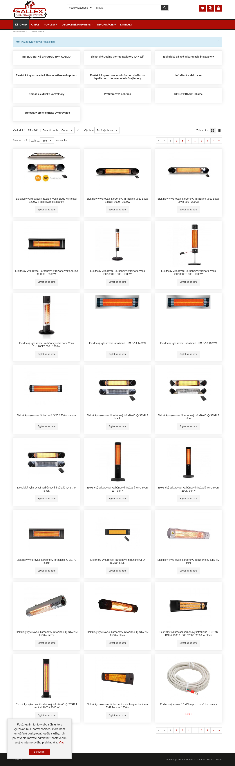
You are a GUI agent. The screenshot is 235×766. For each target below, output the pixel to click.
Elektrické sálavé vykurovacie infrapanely (188, 56)
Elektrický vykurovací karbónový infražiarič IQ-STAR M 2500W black (117, 634)
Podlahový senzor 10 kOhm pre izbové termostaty (188, 704)
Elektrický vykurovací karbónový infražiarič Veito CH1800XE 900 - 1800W (117, 272)
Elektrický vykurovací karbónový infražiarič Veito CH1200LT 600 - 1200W (46, 345)
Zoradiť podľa (50, 130)
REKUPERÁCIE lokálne (188, 94)
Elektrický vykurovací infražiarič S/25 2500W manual (46, 415)
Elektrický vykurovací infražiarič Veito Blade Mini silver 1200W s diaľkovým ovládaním (46, 200)
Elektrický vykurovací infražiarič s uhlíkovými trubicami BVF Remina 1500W (117, 706)
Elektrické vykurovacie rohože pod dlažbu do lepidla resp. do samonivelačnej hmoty (117, 77)
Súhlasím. (39, 751)
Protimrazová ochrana (117, 94)
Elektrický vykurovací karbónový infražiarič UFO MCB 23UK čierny (188, 489)
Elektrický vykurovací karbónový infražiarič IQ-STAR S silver (188, 417)
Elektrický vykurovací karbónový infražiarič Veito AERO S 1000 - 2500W (46, 272)
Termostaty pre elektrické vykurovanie (46, 112)
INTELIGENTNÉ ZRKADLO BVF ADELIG (46, 56)
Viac (61, 742)
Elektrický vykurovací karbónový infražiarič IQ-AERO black (46, 561)
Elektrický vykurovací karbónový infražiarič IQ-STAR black (46, 489)
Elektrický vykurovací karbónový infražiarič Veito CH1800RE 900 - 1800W (188, 272)
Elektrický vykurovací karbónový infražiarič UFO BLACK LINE (117, 561)
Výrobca (89, 130)
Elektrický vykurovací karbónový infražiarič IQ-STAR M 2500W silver (46, 634)
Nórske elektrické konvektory (46, 94)
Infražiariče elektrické (188, 75)
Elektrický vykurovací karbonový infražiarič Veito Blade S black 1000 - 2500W (117, 200)
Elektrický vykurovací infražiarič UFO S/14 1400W (117, 343)
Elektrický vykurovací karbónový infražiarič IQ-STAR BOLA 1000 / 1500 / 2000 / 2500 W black (188, 634)
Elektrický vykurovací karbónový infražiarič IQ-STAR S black (117, 417)
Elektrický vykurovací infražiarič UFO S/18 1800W (188, 343)
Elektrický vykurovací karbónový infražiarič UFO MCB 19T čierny (117, 489)
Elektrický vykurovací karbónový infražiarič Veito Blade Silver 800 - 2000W (189, 200)
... (195, 140)
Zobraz (35, 140)
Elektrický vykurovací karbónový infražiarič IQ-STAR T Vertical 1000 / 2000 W (46, 706)
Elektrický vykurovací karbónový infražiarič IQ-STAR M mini (189, 561)
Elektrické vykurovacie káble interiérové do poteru (46, 75)
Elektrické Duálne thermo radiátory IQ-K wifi (117, 56)
